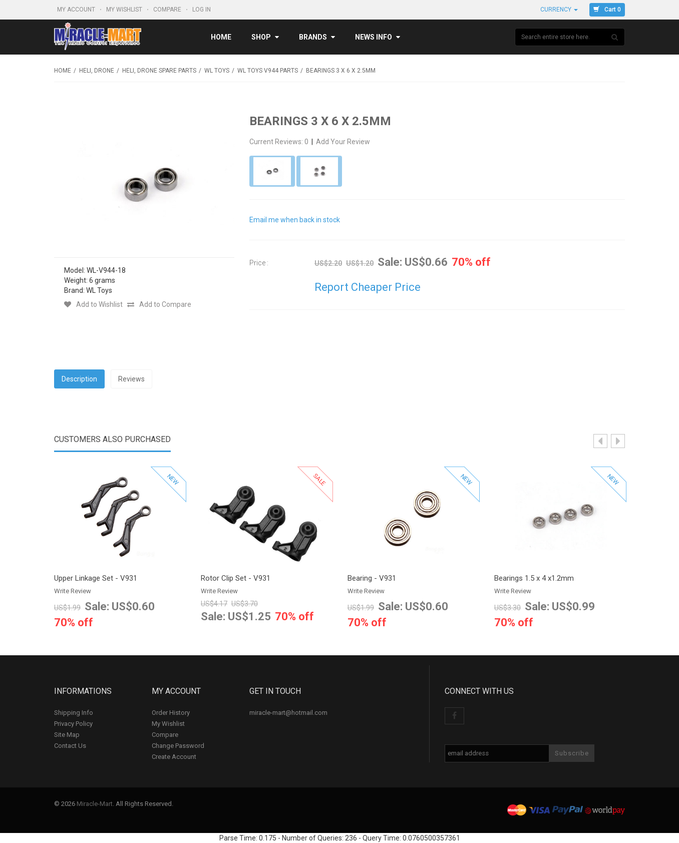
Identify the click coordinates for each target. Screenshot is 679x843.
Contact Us (70, 745)
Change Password (178, 745)
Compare (168, 9)
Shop (265, 37)
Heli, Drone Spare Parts (159, 70)
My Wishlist (125, 9)
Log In (202, 9)
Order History (171, 712)
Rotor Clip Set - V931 (235, 578)
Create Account (174, 756)
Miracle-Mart (95, 803)
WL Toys (216, 70)
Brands (317, 37)
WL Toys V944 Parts (267, 70)
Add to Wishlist (93, 304)
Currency (559, 9)
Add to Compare (159, 304)
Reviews (131, 379)
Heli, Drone (96, 70)
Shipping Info (73, 712)
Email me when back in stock (294, 220)
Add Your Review (343, 142)
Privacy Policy (73, 723)
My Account (77, 9)
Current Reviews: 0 (279, 142)
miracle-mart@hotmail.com (288, 712)
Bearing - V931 (372, 578)
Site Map (67, 734)
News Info (377, 37)
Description (79, 379)
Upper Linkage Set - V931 (95, 578)
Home (221, 37)
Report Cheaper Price (367, 287)
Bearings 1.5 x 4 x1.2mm (534, 578)
